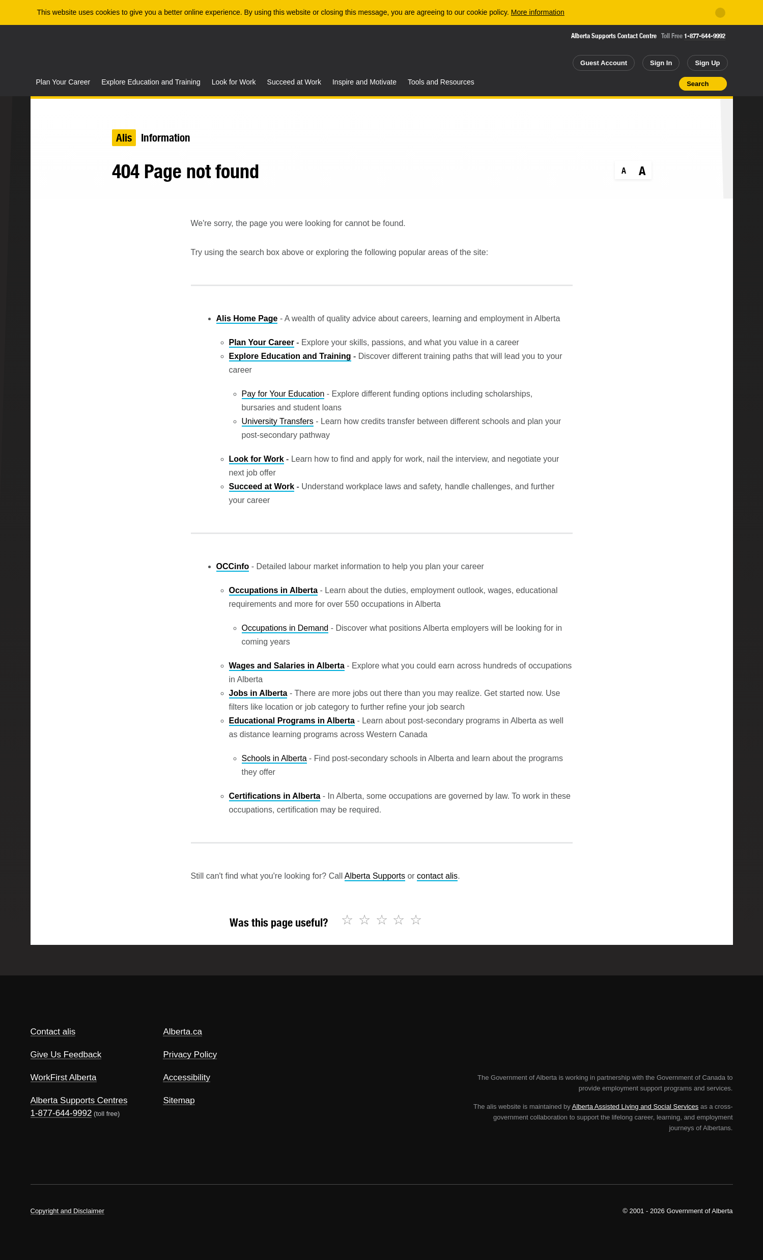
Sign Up (707, 63)
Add (632, 83)
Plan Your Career (63, 82)
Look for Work (234, 82)
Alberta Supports (375, 876)
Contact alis (53, 1032)
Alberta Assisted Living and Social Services (635, 1106)
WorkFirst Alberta (64, 1077)
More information (537, 12)
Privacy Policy (190, 1054)
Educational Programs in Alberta (292, 720)
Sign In (661, 63)
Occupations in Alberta (273, 590)
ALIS (139, 50)
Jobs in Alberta (258, 693)
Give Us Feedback (66, 1054)
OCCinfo (232, 566)
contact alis (437, 876)
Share (614, 83)
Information (165, 137)
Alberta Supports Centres (79, 1100)
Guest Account (603, 63)
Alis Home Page (247, 318)
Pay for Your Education (283, 393)
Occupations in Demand (285, 628)
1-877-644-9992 (704, 36)
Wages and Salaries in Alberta (287, 665)
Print (668, 83)
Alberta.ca (182, 1032)
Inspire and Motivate (364, 82)
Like (650, 83)
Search (698, 84)
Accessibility (186, 1077)
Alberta (71, 51)
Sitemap (178, 1100)
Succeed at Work (294, 82)
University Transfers (278, 421)
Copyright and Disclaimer (67, 1211)
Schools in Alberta (274, 758)
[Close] (720, 13)
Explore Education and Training (151, 82)
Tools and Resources (441, 82)
